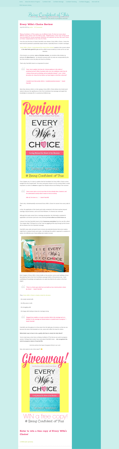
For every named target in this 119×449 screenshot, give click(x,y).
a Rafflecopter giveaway (26, 441)
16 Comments (38, 27)
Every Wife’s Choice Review (36, 24)
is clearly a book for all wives (36, 295)
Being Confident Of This (59, 15)
